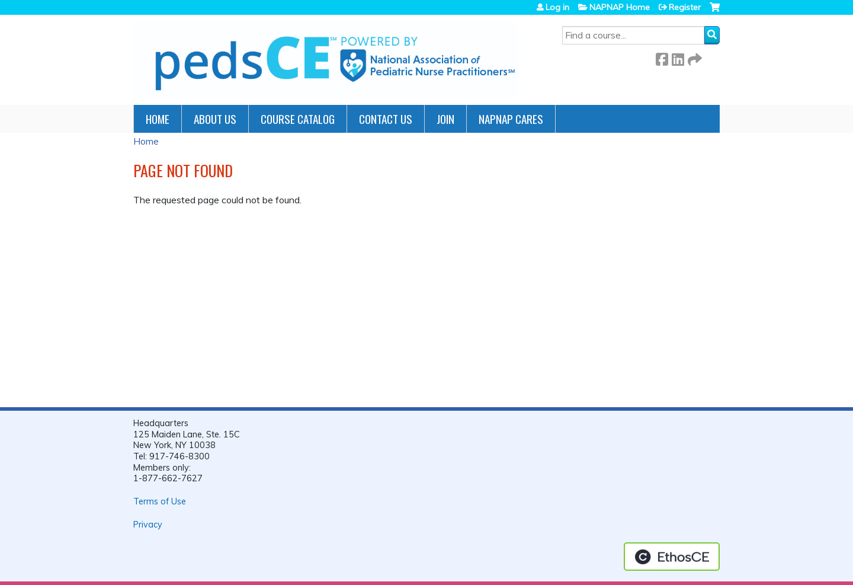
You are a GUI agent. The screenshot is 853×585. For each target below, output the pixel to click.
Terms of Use (159, 501)
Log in (557, 7)
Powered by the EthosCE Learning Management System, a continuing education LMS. (672, 556)
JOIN (445, 118)
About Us (215, 118)
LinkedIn (678, 57)
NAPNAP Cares (511, 118)
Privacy (147, 524)
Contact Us (385, 118)
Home (157, 118)
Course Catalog (298, 118)
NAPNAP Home (619, 7)
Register (685, 7)
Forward (694, 57)
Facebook (662, 57)
